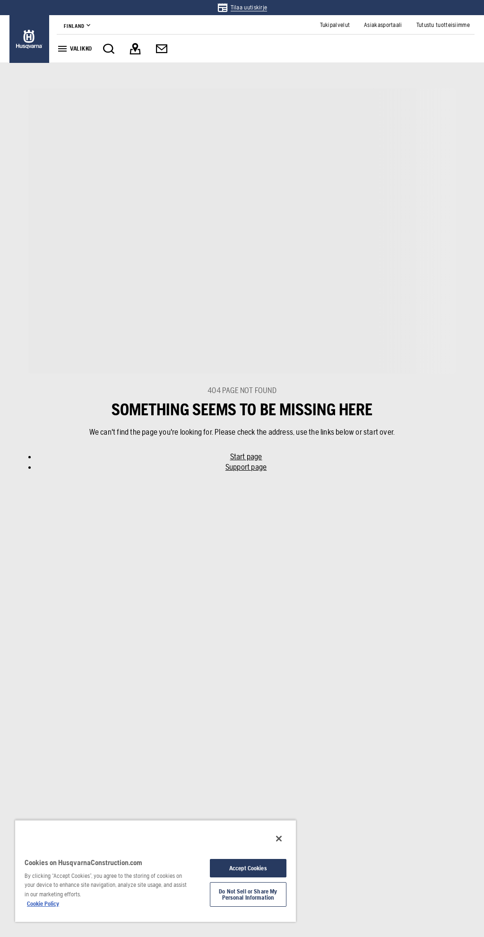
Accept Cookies (248, 868)
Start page (246, 456)
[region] (155, 871)
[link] (242, 7)
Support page (246, 467)
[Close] (278, 838)
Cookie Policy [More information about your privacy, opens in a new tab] (43, 903)
